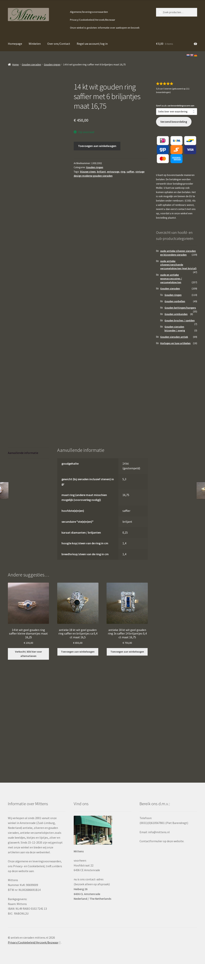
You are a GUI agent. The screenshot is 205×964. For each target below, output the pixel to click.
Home (15, 64)
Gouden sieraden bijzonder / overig (174, 328)
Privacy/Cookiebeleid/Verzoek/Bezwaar (92, 19)
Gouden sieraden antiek (174, 336)
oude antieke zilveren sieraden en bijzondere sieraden (178, 252)
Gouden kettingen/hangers (180, 307)
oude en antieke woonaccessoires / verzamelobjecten (171, 278)
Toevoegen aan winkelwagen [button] (78, 651)
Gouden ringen (52, 64)
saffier (130, 171)
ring (123, 171)
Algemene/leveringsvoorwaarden (89, 12)
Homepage (15, 43)
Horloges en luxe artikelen (175, 343)
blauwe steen (88, 171)
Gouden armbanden (176, 314)
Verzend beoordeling (173, 121)
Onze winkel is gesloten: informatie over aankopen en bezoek (105, 27)
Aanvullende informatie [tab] (23, 453)
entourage (113, 171)
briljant (101, 171)
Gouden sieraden (31, 64)
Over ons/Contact (58, 43)
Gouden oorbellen (174, 301)
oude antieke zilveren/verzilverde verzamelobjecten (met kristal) (178, 264)
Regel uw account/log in (92, 43)
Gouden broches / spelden (179, 320)
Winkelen (35, 43)
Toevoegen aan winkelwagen (97, 146)
